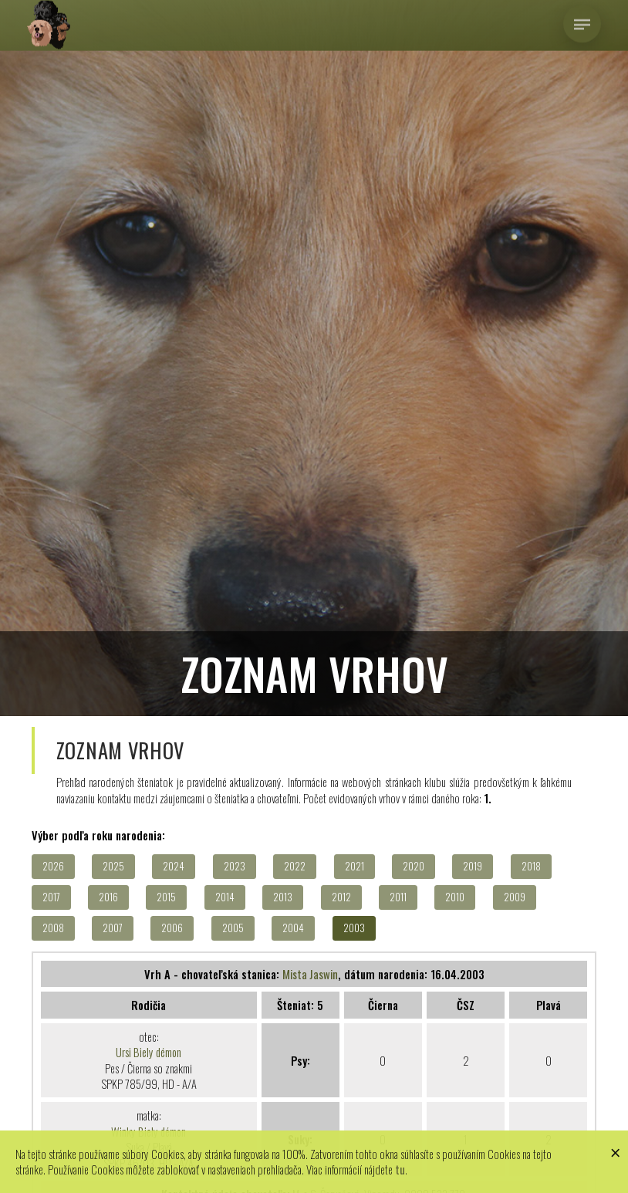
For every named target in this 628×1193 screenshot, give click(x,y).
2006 (172, 928)
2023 (234, 866)
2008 (53, 928)
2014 (225, 897)
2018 (531, 866)
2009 (514, 897)
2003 (354, 928)
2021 (354, 866)
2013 (282, 897)
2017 (51, 897)
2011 (398, 897)
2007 (113, 928)
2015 (166, 897)
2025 (113, 866)
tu (400, 1169)
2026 (53, 866)
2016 (108, 897)
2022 (295, 866)
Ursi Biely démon (148, 1051)
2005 (233, 928)
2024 (173, 866)
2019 (472, 866)
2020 (413, 866)
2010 (454, 897)
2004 (293, 928)
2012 (341, 897)
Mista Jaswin (310, 973)
